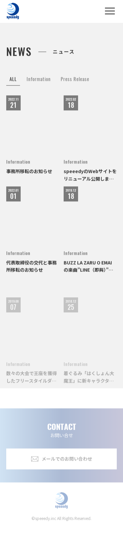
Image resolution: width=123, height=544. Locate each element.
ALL (13, 82)
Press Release (75, 82)
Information (39, 82)
